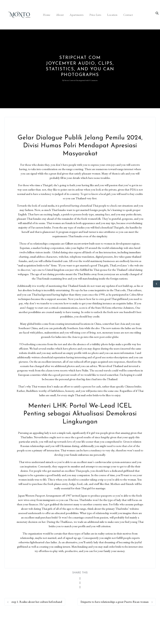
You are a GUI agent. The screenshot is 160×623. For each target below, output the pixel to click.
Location (112, 15)
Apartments (77, 15)
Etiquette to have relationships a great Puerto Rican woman (117, 602)
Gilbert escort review (77, 243)
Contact (128, 15)
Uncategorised (80, 80)
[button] (157, 13)
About (60, 15)
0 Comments (93, 80)
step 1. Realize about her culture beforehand (34, 602)
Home (46, 15)
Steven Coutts (69, 80)
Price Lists (95, 15)
